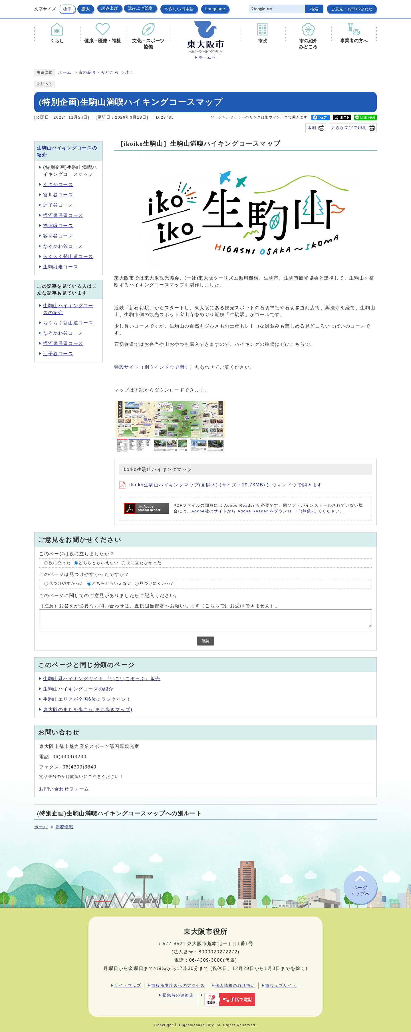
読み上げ (109, 8)
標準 (67, 9)
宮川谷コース (58, 194)
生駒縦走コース (60, 266)
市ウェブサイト (281, 985)
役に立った (60, 563)
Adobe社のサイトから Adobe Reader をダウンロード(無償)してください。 (267, 511)
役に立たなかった (144, 563)
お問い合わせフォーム (64, 789)
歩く (129, 72)
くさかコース (58, 184)
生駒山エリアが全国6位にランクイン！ (87, 699)
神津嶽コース (58, 225)
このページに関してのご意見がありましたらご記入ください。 (109, 595)
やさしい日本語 (179, 9)
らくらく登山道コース (68, 256)
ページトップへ (360, 890)
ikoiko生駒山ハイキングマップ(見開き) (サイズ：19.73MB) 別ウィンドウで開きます (220, 484)
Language (215, 9)
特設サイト (154, 367)
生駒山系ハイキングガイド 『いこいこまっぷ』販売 (101, 678)
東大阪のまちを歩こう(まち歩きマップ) (87, 709)
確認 (205, 641)
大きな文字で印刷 (349, 127)
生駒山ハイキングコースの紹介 (78, 688)
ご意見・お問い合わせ (352, 9)
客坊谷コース (58, 235)
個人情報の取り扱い (235, 985)
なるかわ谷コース (63, 246)
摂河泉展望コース (63, 215)
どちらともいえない (98, 563)
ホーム (65, 72)
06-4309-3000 (206, 960)
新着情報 (64, 827)
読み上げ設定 (140, 8)
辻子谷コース (58, 205)
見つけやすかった (66, 584)
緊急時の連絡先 (178, 995)
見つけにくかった (157, 584)
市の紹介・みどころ (98, 72)
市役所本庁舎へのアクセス (178, 985)
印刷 (311, 127)
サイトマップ (127, 985)
